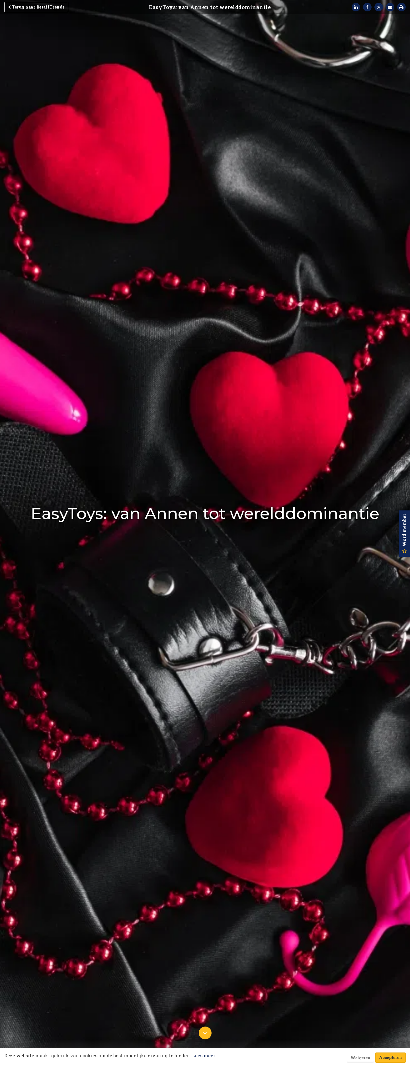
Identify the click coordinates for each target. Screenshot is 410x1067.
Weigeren (360, 1057)
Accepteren (390, 1057)
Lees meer (203, 1055)
